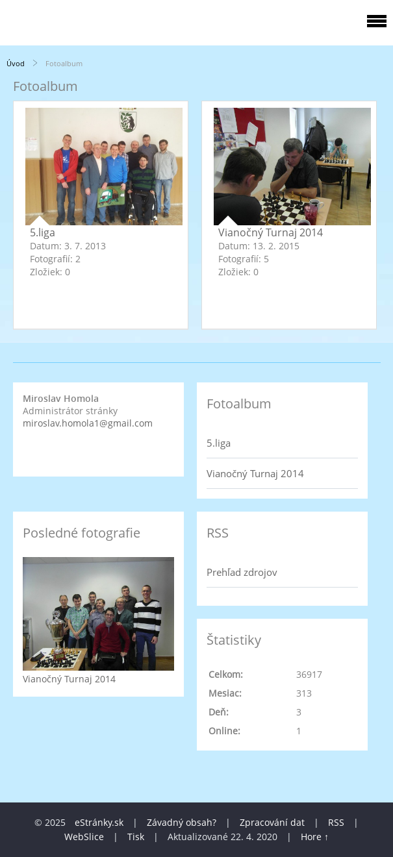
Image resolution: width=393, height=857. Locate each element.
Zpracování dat (272, 822)
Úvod (15, 63)
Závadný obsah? (181, 822)
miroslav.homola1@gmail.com (88, 423)
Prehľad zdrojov (242, 571)
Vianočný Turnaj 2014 (270, 232)
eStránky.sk (99, 822)
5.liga (42, 232)
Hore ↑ (315, 836)
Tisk (135, 836)
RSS (336, 822)
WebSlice (84, 836)
